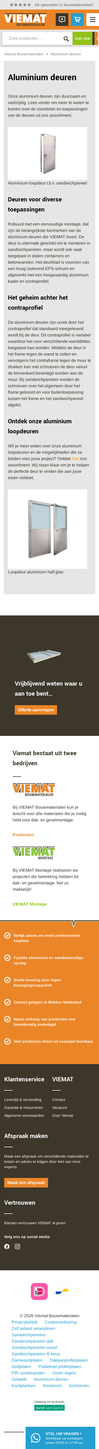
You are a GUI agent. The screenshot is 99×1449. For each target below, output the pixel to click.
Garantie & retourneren (23, 1107)
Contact (58, 1099)
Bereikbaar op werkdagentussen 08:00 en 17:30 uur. (65, 1437)
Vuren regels (64, 1373)
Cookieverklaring (61, 1322)
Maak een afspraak (26, 1182)
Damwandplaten (27, 1360)
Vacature (59, 1107)
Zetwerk (19, 1379)
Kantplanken (23, 1385)
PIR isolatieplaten (28, 1373)
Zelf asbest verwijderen (33, 1328)
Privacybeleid (24, 1322)
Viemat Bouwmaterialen (24, 54)
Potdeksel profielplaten (59, 1366)
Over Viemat (62, 1115)
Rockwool (52, 1385)
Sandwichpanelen (29, 1335)
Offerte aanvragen (36, 710)
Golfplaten (21, 1366)
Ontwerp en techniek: (49, 1405)
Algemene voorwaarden (24, 1115)
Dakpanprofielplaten (69, 1360)
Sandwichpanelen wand (34, 1347)
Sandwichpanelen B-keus (36, 1354)
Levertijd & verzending (22, 1099)
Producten (23, 834)
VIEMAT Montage (30, 904)
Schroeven (79, 1385)
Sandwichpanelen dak (33, 1341)
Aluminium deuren (51, 1379)
